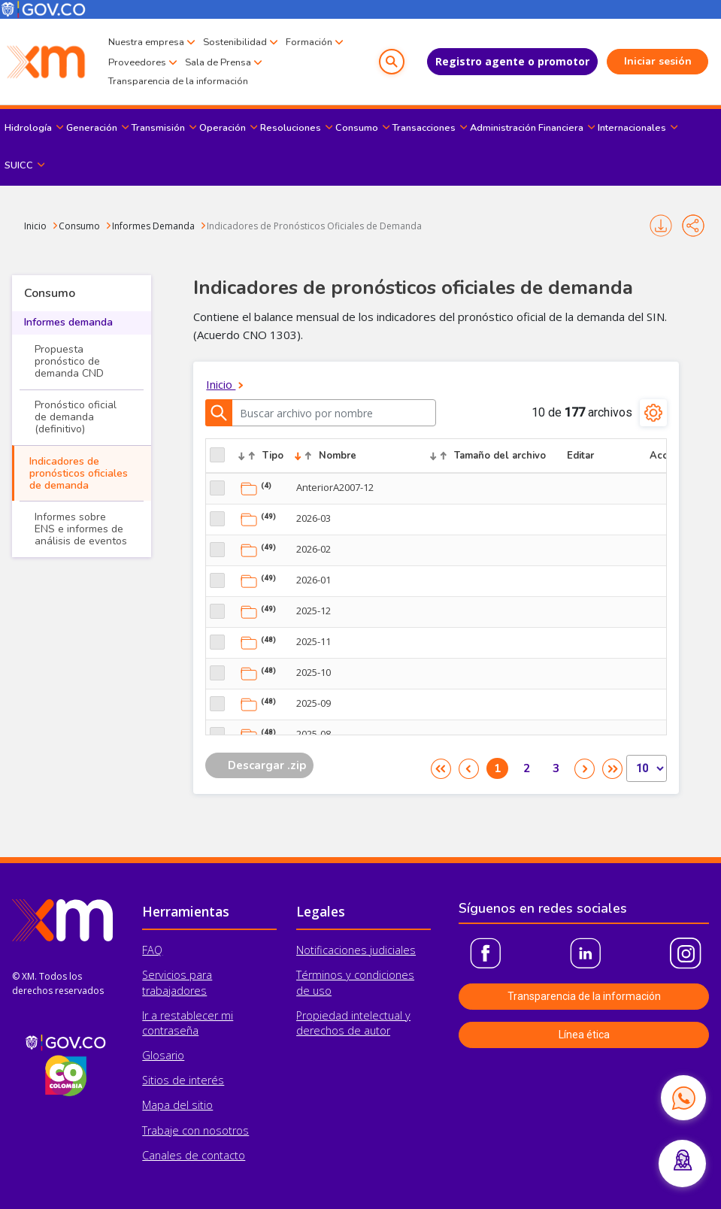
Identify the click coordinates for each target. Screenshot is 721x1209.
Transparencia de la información (178, 81)
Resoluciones (290, 128)
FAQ (152, 950)
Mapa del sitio (177, 1105)
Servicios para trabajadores (177, 982)
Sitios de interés (183, 1080)
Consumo (356, 128)
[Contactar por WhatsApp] (683, 1097)
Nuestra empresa (146, 42)
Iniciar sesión (658, 61)
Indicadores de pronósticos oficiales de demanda (78, 473)
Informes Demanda (153, 226)
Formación (309, 42)
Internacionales (632, 128)
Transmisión (158, 128)
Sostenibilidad (235, 42)
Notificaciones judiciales (356, 950)
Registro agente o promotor (512, 61)
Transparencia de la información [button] (584, 996)
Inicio (35, 226)
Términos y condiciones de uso (355, 982)
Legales (320, 911)
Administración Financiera (526, 128)
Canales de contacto (193, 1155)
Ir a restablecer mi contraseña (187, 1023)
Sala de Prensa (218, 62)
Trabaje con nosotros (195, 1130)
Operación (222, 128)
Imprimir (661, 225)
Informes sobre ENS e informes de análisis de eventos (81, 529)
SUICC (19, 165)
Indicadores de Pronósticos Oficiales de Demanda (314, 226)
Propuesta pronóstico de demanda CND (69, 361)
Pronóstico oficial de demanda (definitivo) (76, 417)
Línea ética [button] (584, 1035)
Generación (91, 128)
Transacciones (424, 128)
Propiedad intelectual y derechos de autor (353, 1023)
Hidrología (28, 128)
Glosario (163, 1055)
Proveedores (137, 62)
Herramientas (185, 911)
